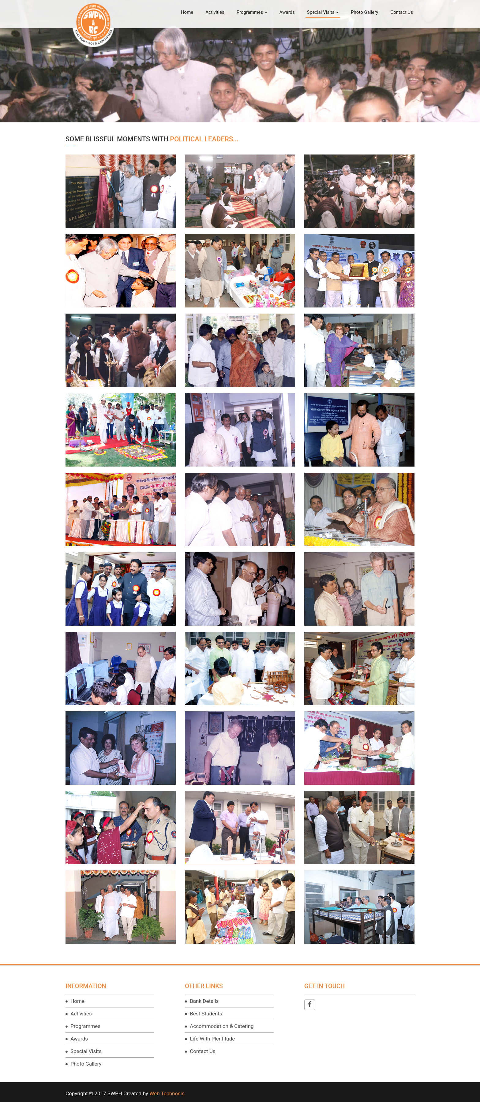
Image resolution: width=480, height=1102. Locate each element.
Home (187, 12)
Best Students (205, 1014)
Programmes (252, 12)
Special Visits (323, 12)
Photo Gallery (364, 12)
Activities (214, 12)
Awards (287, 12)
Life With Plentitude (212, 1039)
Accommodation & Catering (221, 1026)
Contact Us (401, 12)
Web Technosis (167, 1093)
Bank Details (204, 1001)
